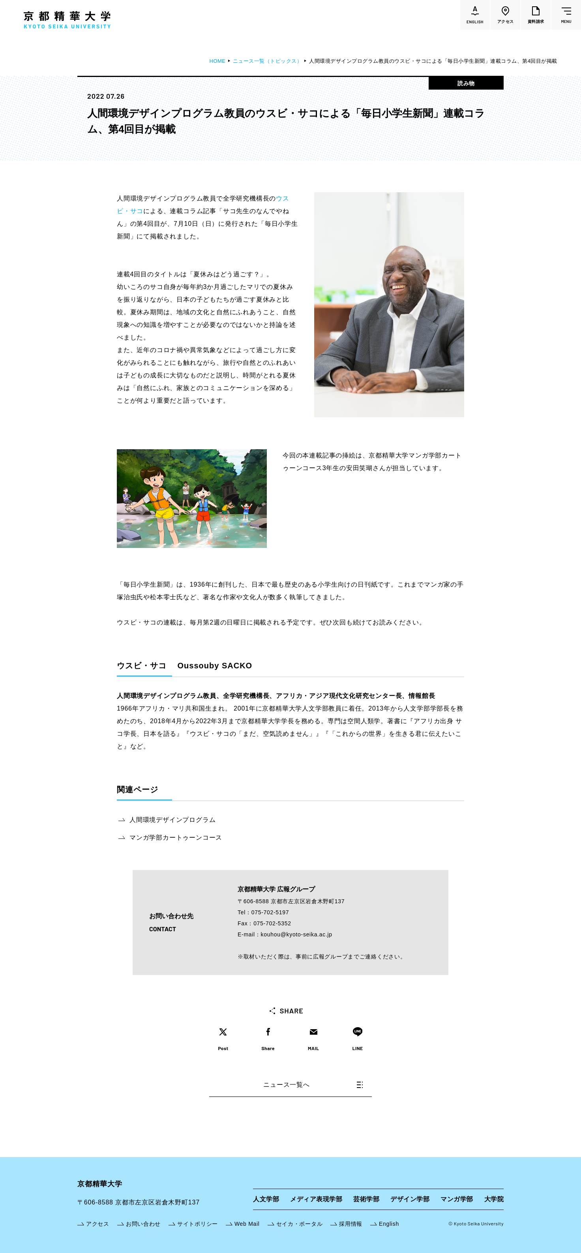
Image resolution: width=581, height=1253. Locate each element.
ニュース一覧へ (313, 1084)
